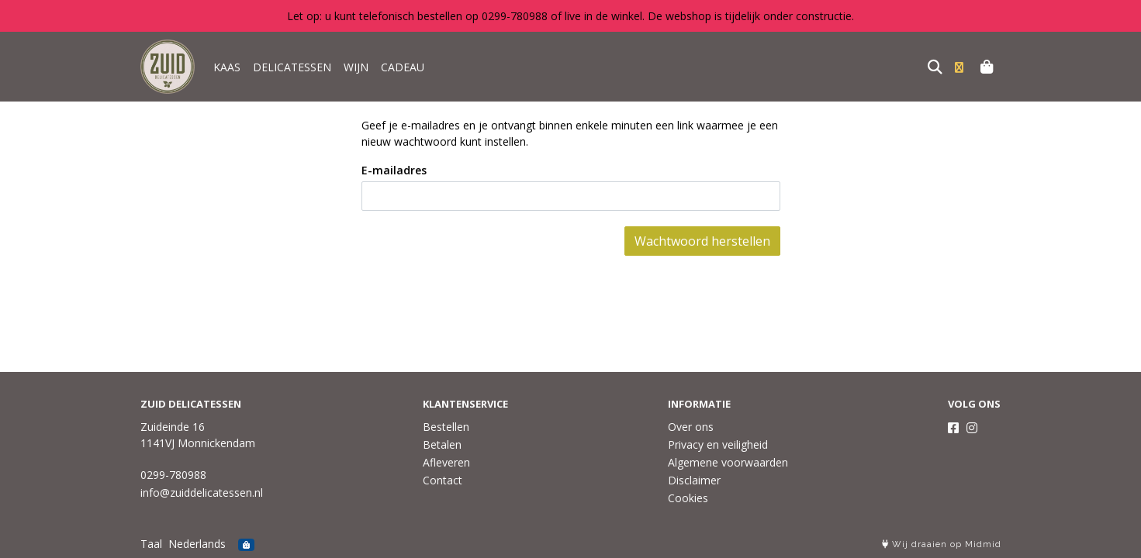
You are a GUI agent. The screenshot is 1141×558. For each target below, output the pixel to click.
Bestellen (446, 426)
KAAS (226, 67)
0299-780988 (173, 474)
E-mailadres (394, 170)
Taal (151, 543)
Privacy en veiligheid (718, 444)
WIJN (356, 67)
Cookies (688, 498)
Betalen (442, 444)
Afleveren (446, 462)
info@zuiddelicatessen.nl (201, 492)
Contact (442, 480)
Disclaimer (694, 480)
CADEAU (402, 67)
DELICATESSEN (292, 67)
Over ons (691, 426)
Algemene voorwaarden (728, 462)
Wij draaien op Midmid (941, 544)
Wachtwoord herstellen (702, 241)
